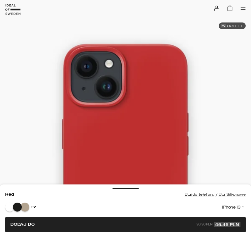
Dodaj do (125, 224)
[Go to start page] (12, 9)
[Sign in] (216, 8)
